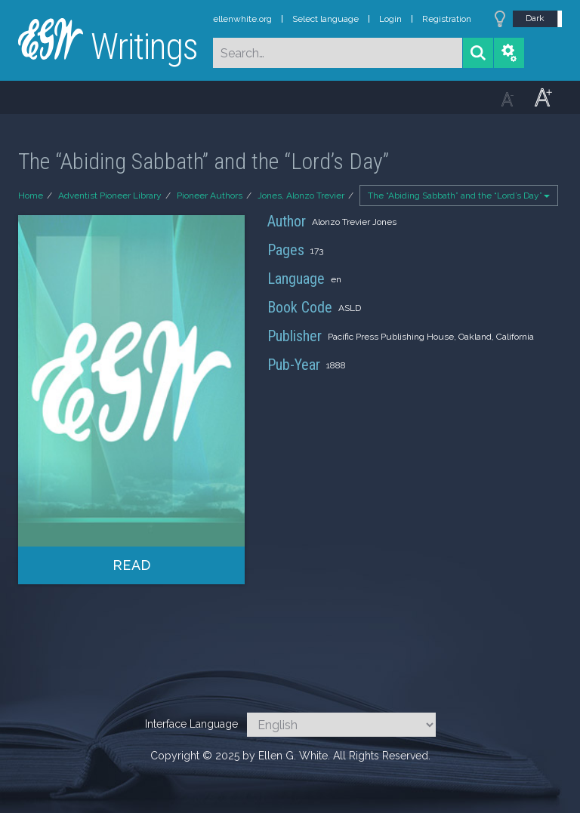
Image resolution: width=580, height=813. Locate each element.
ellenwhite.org (242, 19)
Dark (535, 18)
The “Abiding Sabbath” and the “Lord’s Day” (459, 195)
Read (132, 565)
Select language (325, 19)
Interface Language (191, 724)
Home (30, 195)
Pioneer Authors (209, 195)
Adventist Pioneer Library (110, 195)
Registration (446, 19)
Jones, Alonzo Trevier (301, 195)
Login (390, 19)
